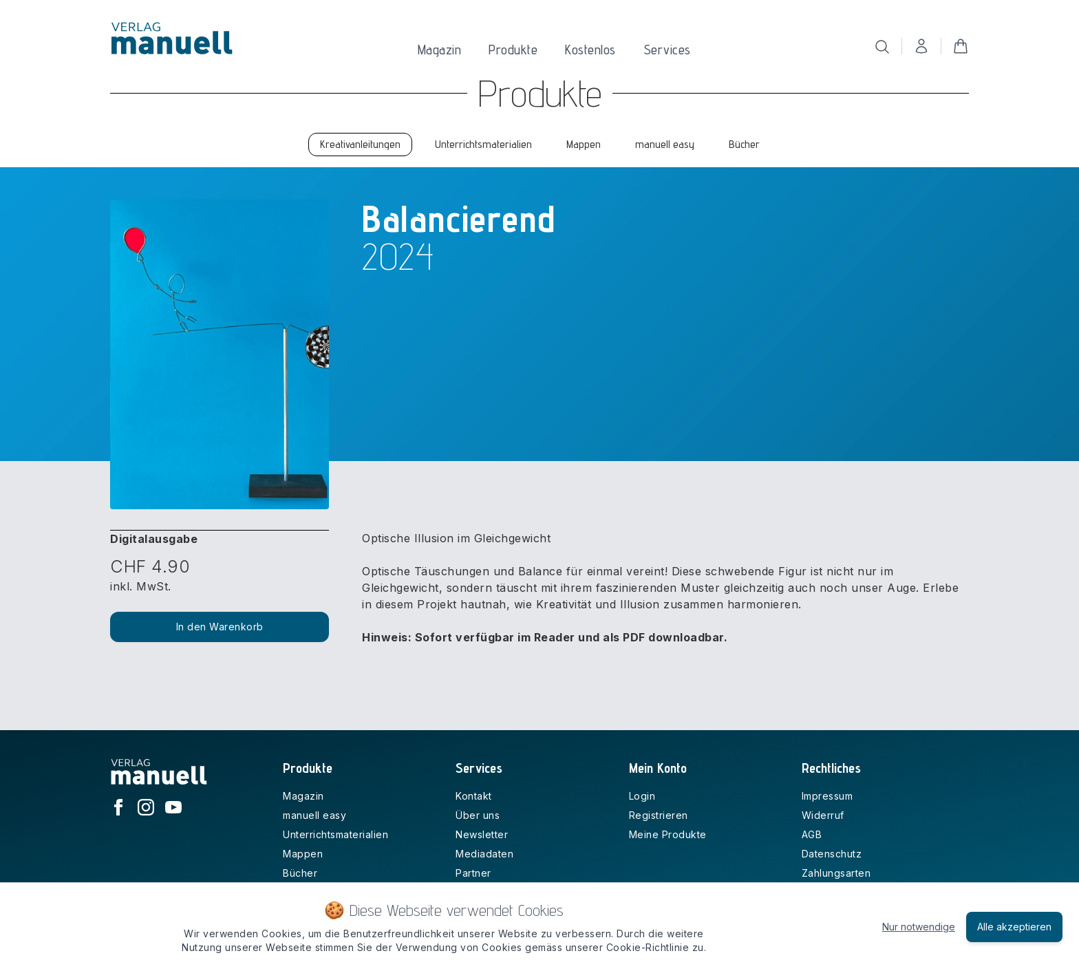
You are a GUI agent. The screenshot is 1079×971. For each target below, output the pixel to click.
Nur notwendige (918, 926)
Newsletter (482, 834)
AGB (812, 834)
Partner (473, 873)
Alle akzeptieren (1014, 926)
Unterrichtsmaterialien (335, 834)
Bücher (300, 873)
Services (667, 49)
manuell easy (314, 815)
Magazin (440, 49)
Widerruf (823, 815)
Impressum (827, 796)
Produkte (513, 49)
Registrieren (658, 815)
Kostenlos (590, 49)
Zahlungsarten (836, 873)
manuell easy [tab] (664, 144)
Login (642, 796)
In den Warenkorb (220, 626)
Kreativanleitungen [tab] (360, 144)
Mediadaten (484, 854)
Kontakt (474, 796)
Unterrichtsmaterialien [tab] (483, 144)
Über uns (478, 815)
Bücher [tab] (744, 144)
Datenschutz (832, 854)
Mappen (303, 854)
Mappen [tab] (583, 144)
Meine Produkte (668, 834)
